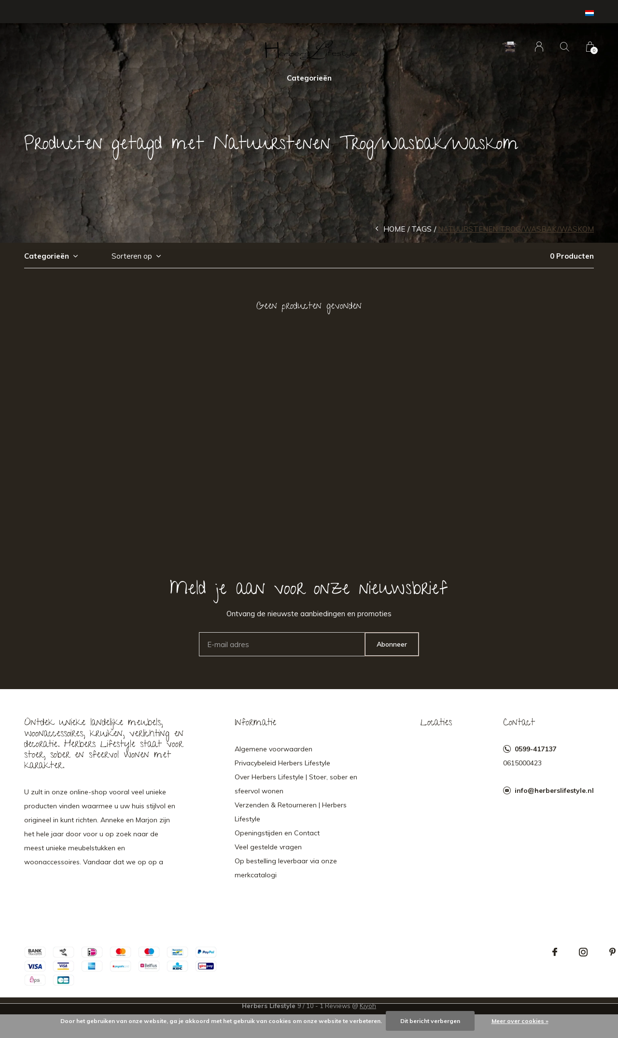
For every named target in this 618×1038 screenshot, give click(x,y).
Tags (421, 229)
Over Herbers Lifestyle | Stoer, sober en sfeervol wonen (296, 784)
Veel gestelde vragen (268, 847)
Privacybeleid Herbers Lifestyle (282, 763)
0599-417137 (535, 749)
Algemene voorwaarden (273, 749)
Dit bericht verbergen (430, 1020)
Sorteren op (132, 256)
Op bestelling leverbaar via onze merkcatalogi (286, 868)
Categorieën (309, 78)
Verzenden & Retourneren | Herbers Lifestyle (291, 812)
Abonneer (392, 644)
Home (394, 229)
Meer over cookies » (520, 1020)
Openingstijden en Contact (277, 833)
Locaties (436, 723)
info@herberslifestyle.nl (554, 790)
